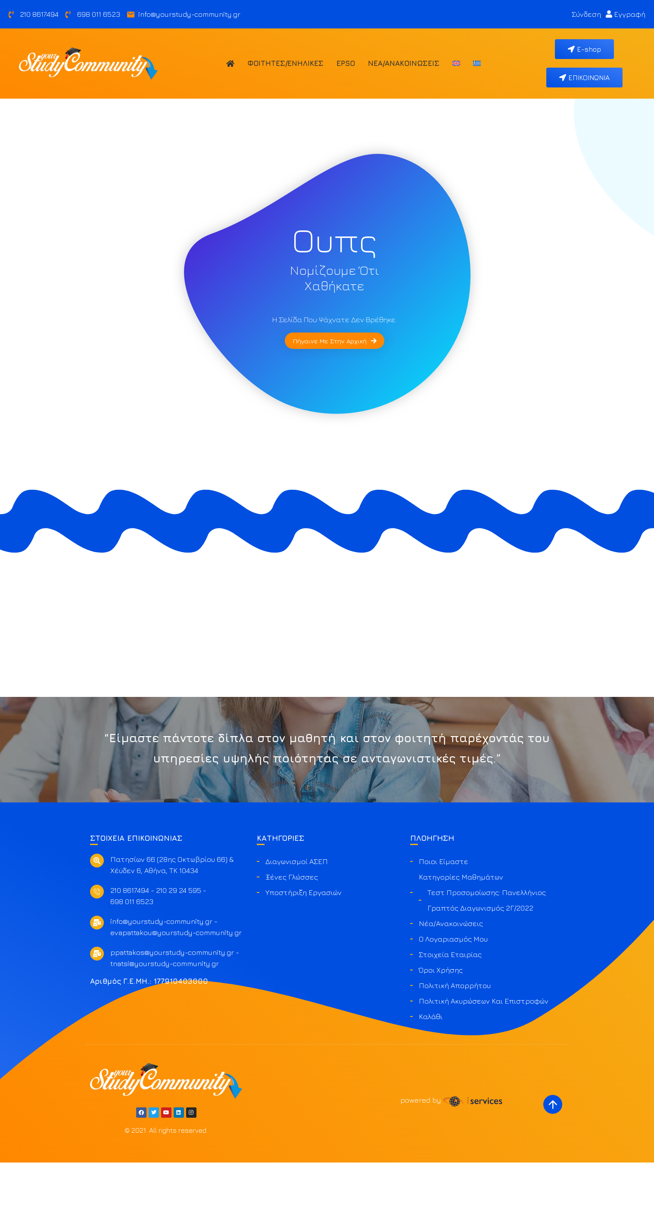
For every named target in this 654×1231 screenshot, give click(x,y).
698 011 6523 (131, 970)
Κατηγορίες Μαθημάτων (461, 946)
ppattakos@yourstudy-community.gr (172, 1021)
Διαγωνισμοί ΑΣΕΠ (296, 930)
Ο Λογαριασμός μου (453, 1008)
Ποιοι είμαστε (443, 930)
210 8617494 (129, 959)
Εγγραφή (625, 14)
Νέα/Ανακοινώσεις (403, 63)
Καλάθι (430, 1085)
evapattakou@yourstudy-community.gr (176, 1001)
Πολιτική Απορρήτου (455, 1054)
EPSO (345, 63)
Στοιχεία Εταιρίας (450, 1023)
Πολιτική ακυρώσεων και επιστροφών (483, 1070)
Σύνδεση (586, 14)
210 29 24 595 (178, 959)
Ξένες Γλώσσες (291, 946)
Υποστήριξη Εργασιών (303, 961)
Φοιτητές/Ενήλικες (285, 63)
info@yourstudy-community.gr (161, 990)
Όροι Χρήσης (441, 1039)
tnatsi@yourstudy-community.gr (164, 1032)
